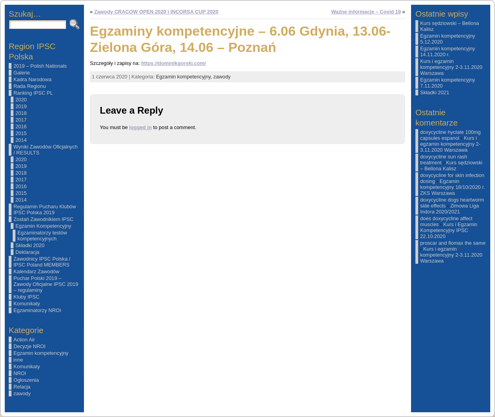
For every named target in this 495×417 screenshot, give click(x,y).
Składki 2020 (29, 245)
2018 (21, 113)
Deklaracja (27, 252)
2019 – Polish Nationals (40, 66)
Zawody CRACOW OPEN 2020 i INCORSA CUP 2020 (156, 12)
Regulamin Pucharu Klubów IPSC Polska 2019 (44, 209)
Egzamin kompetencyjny (41, 353)
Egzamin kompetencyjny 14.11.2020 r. (447, 51)
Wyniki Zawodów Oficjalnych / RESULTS (45, 150)
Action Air (24, 340)
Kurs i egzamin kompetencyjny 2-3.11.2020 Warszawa (451, 67)
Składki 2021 (434, 92)
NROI (19, 373)
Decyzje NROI (29, 346)
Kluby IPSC (26, 297)
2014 (21, 140)
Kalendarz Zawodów (36, 271)
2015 (21, 133)
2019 (21, 106)
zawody (21, 393)
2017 (21, 120)
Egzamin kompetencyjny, (184, 77)
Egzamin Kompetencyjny (43, 226)
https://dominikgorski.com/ (173, 63)
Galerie (21, 73)
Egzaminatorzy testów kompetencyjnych (42, 236)
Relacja (21, 387)
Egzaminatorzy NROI (37, 310)
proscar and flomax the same (452, 243)
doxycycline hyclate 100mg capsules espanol (450, 135)
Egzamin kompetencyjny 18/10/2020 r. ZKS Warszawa (452, 187)
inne (18, 360)
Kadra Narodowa (32, 79)
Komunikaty (26, 304)
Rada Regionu (29, 86)
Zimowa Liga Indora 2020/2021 (449, 209)
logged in (140, 127)
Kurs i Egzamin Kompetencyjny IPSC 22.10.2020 (448, 230)
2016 (21, 126)
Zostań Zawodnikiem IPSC (43, 219)
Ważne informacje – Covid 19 (366, 12)
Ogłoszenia (26, 380)
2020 (21, 100)
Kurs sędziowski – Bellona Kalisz (451, 165)
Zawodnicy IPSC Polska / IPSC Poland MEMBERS (41, 262)
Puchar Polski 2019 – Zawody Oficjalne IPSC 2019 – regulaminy (45, 284)
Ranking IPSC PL (33, 93)
